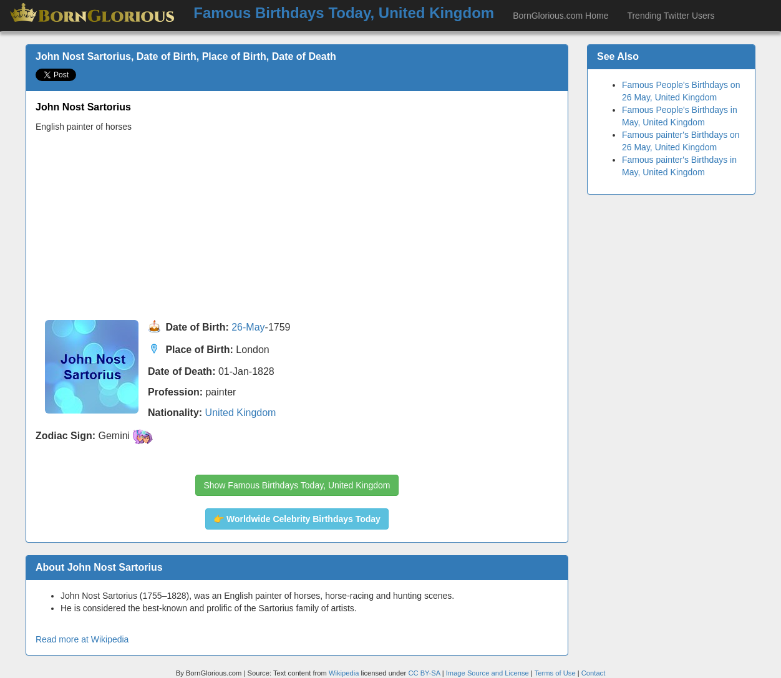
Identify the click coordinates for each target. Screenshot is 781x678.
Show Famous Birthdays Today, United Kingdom (296, 485)
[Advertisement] (297, 226)
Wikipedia (344, 673)
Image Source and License (487, 673)
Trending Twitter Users (670, 16)
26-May (247, 327)
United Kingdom (240, 412)
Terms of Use (556, 673)
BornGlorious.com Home (560, 16)
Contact (593, 673)
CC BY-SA (424, 673)
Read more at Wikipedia (82, 639)
